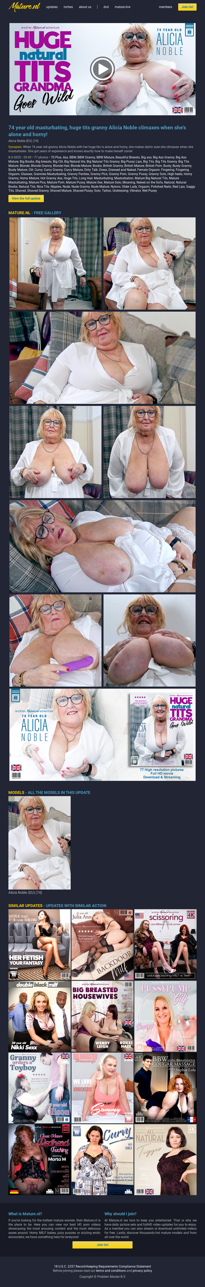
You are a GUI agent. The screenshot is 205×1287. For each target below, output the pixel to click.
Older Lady (129, 186)
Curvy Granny (53, 170)
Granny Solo (157, 174)
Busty (167, 166)
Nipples (56, 186)
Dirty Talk (91, 170)
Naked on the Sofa (150, 182)
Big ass (146, 157)
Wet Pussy (149, 191)
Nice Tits (43, 186)
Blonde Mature (81, 166)
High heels (175, 174)
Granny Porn (118, 174)
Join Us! (187, 7)
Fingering (167, 170)
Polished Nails (161, 186)
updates (52, 7)
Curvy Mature (73, 170)
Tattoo (106, 191)
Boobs (97, 166)
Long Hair (85, 178)
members (165, 7)
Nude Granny (80, 186)
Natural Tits (27, 186)
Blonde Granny (41, 166)
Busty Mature (17, 170)
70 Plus (56, 157)
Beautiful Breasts (128, 157)
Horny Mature (29, 178)
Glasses (26, 174)
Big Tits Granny (166, 161)
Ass (65, 157)
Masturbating (103, 178)
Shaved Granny (38, 191)
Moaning (129, 182)
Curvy (38, 170)
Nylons (116, 186)
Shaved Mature (60, 191)
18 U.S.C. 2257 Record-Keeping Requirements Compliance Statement (102, 1266)
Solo (97, 191)
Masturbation (123, 178)
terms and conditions (111, 1271)
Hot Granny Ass (51, 178)
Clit (31, 170)
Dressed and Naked (122, 170)
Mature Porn (55, 182)
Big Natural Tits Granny (103, 161)
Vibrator (135, 191)
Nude (66, 186)
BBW (72, 157)
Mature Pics (37, 182)
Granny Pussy (137, 174)
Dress (103, 170)
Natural (169, 182)
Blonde (25, 166)
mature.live (122, 7)
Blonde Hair (61, 166)
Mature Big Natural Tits (151, 178)
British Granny (113, 166)
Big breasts (43, 161)
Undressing (120, 191)
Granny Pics (99, 174)
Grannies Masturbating (50, 174)
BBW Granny (86, 157)
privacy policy (142, 1271)
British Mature (134, 166)
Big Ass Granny (163, 157)
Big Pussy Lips (131, 161)
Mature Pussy (75, 182)
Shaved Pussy (83, 191)
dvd (106, 7)
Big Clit (58, 161)
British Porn (154, 166)
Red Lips (179, 186)
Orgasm (144, 186)
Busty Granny (182, 166)
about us (85, 7)
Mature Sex (94, 182)
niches (68, 7)
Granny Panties (78, 174)
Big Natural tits (74, 161)
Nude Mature (100, 186)
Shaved (20, 191)
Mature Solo (112, 182)
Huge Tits (70, 178)
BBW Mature (105, 157)
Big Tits (148, 161)
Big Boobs (27, 161)
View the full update (26, 198)
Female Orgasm (148, 170)
